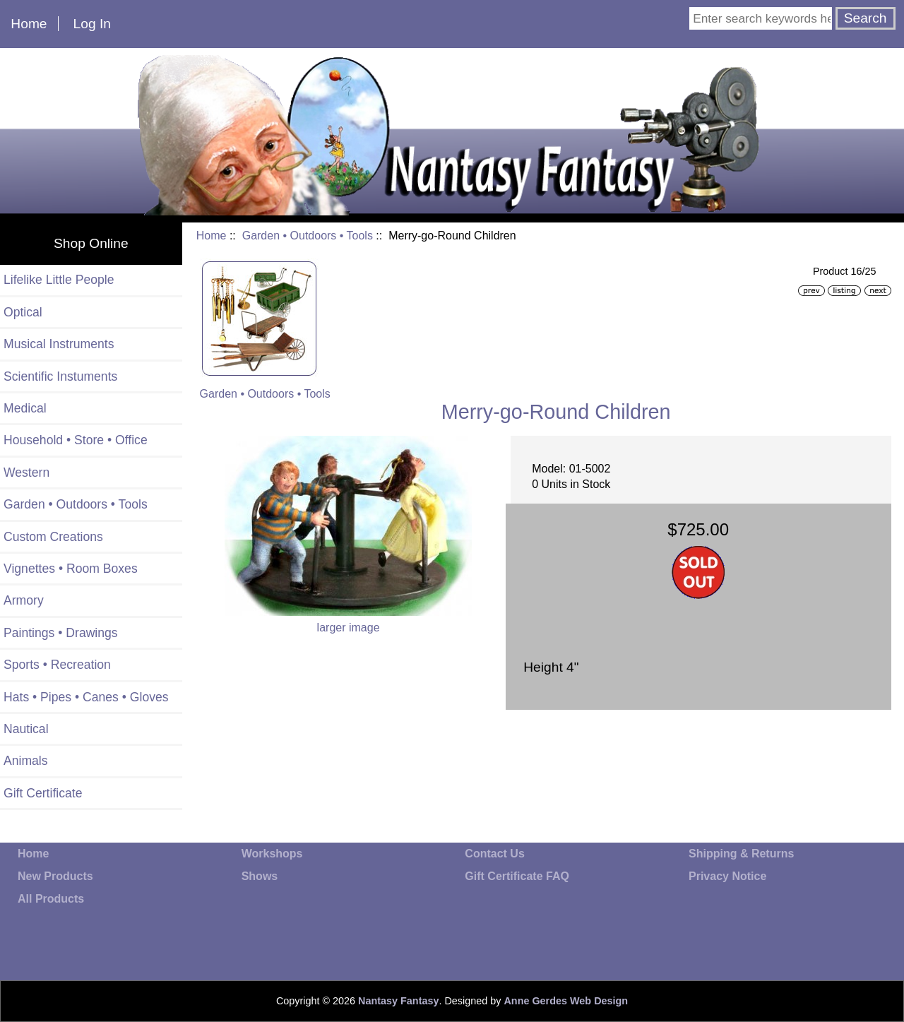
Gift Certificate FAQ (517, 876)
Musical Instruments (59, 344)
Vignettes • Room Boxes (71, 568)
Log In (92, 23)
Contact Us (494, 854)
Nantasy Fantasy (398, 1000)
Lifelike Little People (59, 280)
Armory (24, 600)
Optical (23, 312)
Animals (26, 761)
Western (26, 472)
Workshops (272, 854)
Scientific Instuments (60, 376)
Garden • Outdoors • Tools (307, 236)
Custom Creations (53, 537)
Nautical (26, 729)
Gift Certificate (43, 793)
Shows (260, 876)
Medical (25, 408)
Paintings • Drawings (61, 633)
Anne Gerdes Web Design (566, 1000)
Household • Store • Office (76, 440)
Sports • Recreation (57, 665)
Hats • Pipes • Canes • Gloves (86, 697)
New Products (55, 876)
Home (29, 23)
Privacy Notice (727, 876)
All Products (51, 899)
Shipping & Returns (741, 854)
